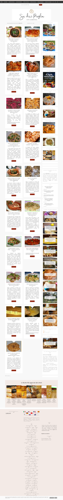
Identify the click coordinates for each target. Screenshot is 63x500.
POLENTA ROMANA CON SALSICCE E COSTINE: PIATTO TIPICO (32, 319)
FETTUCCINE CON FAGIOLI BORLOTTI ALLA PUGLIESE (14, 213)
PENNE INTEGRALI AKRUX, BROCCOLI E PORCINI (14, 285)
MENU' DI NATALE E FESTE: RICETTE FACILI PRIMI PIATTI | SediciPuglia (32, 40)
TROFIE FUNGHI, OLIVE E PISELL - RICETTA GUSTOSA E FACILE (14, 249)
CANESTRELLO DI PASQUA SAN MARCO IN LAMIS (50, 274)
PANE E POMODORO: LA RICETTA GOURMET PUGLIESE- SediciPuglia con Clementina (32, 75)
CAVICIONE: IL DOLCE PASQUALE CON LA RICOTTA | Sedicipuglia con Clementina (50, 239)
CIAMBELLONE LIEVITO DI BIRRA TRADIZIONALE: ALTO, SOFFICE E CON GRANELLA (50, 320)
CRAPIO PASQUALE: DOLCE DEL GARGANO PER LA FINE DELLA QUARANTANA (50, 251)
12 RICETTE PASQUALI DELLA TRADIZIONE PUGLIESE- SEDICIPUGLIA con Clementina (50, 286)
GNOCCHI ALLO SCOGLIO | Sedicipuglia (32, 285)
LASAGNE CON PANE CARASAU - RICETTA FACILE (32, 144)
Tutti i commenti (46, 332)
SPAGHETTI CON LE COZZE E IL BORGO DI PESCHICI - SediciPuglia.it (14, 111)
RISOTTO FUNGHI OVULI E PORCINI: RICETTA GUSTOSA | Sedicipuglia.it (14, 145)
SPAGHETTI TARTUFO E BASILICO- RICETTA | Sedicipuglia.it (32, 214)
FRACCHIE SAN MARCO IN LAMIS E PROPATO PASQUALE (50, 297)
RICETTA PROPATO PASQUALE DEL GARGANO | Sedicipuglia (50, 309)
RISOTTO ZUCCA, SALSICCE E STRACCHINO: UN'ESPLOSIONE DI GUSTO (14, 354)
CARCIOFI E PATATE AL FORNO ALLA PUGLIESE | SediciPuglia (49, 195)
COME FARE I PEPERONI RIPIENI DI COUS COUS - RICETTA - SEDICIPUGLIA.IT (14, 74)
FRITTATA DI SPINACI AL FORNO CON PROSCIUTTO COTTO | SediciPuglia (49, 191)
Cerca (41, 4)
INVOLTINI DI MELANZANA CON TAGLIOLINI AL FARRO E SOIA (32, 249)
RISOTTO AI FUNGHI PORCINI (32, 179)
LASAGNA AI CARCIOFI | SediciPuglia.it (32, 111)
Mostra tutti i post (30, 23)
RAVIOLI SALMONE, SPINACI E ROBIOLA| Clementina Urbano (14, 319)
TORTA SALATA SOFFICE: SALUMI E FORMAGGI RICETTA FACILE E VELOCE (48, 204)
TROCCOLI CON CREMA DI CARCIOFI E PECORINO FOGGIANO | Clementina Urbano (48, 199)
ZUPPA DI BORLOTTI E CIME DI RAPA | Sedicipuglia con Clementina (14, 179)
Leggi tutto (14, 91)
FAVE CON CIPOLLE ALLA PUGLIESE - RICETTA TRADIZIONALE (13, 40)
